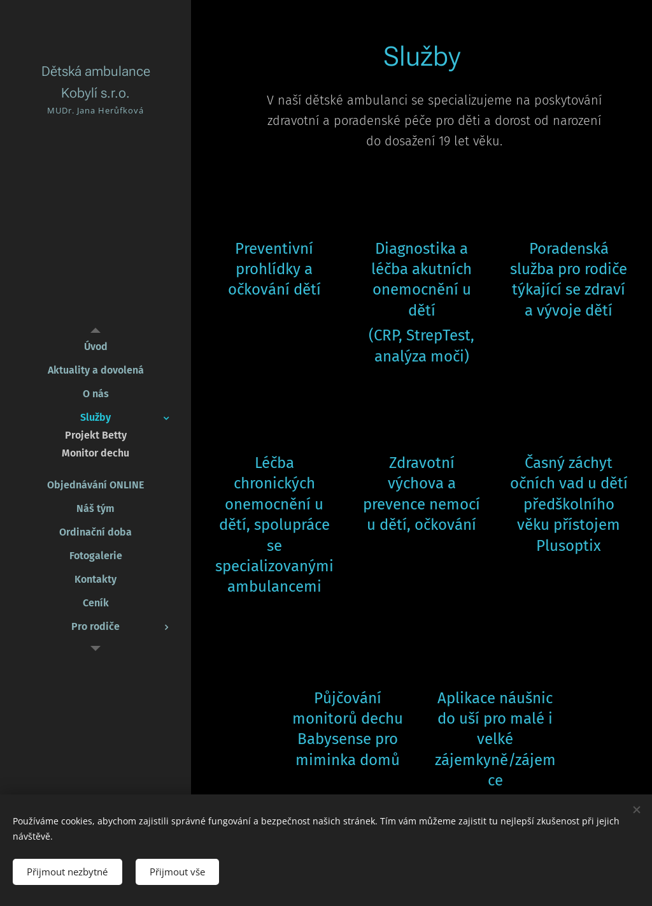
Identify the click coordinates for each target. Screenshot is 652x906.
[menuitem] (95, 346)
